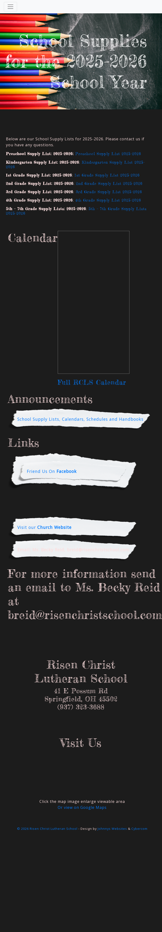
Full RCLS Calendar (92, 382)
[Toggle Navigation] (10, 6)
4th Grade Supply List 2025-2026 (108, 200)
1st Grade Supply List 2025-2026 (107, 175)
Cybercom (139, 828)
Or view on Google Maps (82, 807)
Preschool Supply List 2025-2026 (108, 153)
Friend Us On (52, 471)
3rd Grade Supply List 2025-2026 (109, 191)
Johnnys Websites (112, 828)
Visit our (44, 527)
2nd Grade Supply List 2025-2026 (109, 183)
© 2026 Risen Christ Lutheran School (47, 828)
